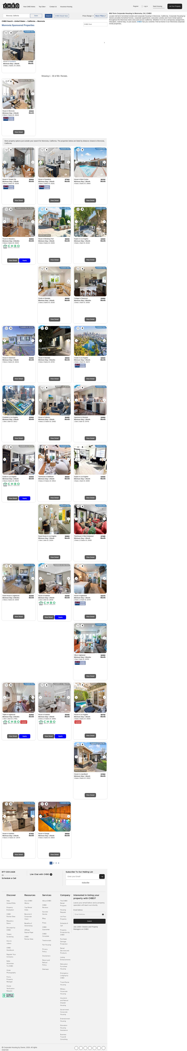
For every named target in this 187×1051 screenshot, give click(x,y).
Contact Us (53, 7)
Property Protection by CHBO (65, 932)
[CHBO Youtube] (81, 1048)
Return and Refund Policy (46, 962)
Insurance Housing (66, 7)
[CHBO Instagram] (90, 1048)
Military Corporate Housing (63, 991)
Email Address (78, 910)
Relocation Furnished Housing (64, 966)
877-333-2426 (8, 872)
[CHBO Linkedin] (94, 1048)
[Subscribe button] (102, 876)
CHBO (139, 22)
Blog (44, 918)
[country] (16, 16)
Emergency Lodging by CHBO (64, 975)
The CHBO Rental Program (63, 903)
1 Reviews (23, 721)
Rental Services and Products (64, 950)
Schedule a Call (9, 878)
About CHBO (46, 901)
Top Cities (42, 7)
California (31, 21)
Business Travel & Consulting (64, 1037)
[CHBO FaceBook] (76, 1048)
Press (44, 923)
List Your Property (174, 6)
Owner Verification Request (10, 988)
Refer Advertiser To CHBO (10, 963)
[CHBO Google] (103, 1048)
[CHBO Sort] (95, 24)
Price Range (88, 16)
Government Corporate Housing (64, 1012)
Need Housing (159, 6)
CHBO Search (7, 21)
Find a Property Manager (10, 979)
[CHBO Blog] (85, 1048)
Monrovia (41, 21)
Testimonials (46, 940)
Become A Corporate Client (28, 916)
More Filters (100, 16)
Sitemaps (45, 969)
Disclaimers (46, 956)
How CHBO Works (29, 7)
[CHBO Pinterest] (99, 1048)
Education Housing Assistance (64, 1027)
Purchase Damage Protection (64, 941)
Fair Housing (46, 945)
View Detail (19, 132)
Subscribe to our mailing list (79, 872)
